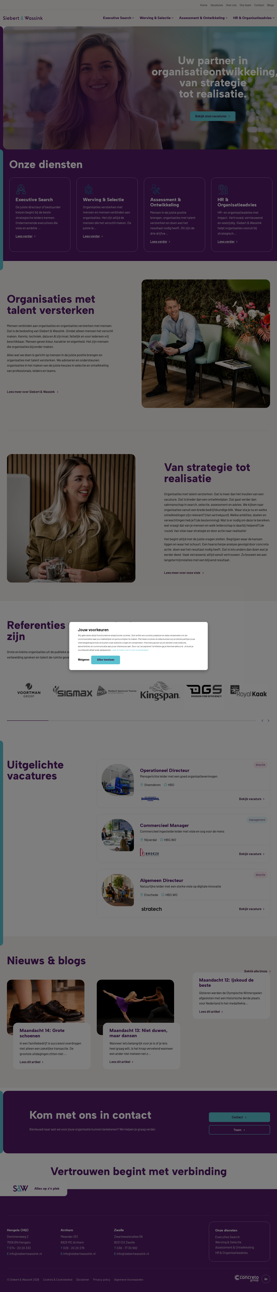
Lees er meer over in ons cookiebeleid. (130, 650)
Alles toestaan (105, 659)
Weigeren (83, 659)
